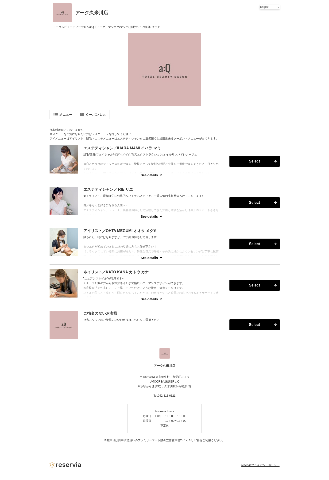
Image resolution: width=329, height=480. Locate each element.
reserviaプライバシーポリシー (260, 465)
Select (254, 161)
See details (149, 175)
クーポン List (93, 114)
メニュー (63, 114)
